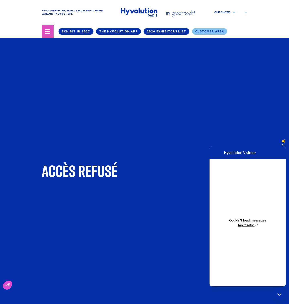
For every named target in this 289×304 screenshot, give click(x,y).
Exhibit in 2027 (76, 31)
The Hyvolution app (118, 31)
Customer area (209, 31)
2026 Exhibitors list (166, 31)
